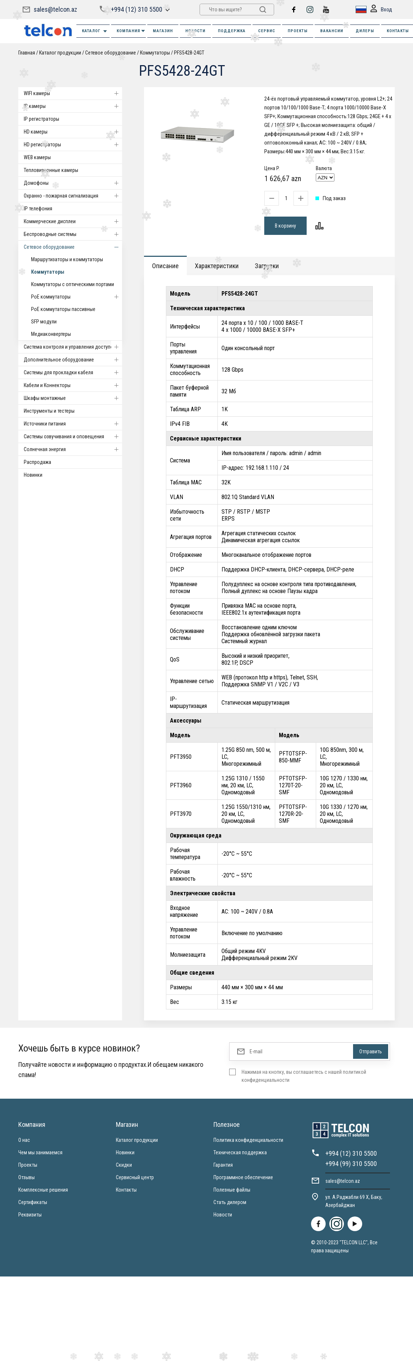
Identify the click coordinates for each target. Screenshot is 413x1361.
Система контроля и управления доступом (73, 347)
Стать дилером (229, 1202)
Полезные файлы (231, 1190)
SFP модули (44, 322)
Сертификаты (32, 1202)
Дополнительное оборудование (73, 359)
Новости (222, 1215)
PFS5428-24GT (189, 53)
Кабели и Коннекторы (73, 385)
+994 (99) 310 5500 (351, 1163)
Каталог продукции (60, 53)
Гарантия (223, 1165)
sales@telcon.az (55, 9)
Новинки (33, 475)
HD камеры (73, 131)
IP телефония (38, 208)
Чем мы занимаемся (40, 1152)
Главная (26, 53)
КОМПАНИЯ (131, 31)
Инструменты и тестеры (49, 411)
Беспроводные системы (73, 234)
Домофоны (73, 183)
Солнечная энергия (73, 449)
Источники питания (73, 423)
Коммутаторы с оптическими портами (72, 284)
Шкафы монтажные (73, 398)
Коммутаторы (155, 53)
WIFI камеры (73, 93)
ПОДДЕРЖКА (232, 31)
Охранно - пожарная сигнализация (73, 196)
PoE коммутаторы (76, 296)
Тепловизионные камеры (51, 170)
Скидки (124, 1165)
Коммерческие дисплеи (73, 221)
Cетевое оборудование (110, 53)
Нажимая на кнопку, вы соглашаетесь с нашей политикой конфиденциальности (304, 1076)
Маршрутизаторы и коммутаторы (67, 259)
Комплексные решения (43, 1190)
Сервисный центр (135, 1177)
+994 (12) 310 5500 (136, 9)
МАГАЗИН (163, 31)
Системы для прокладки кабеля (73, 372)
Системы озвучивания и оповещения (73, 436)
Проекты (27, 1165)
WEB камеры (37, 157)
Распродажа (37, 462)
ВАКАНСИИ (331, 31)
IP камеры (73, 106)
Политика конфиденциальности (248, 1140)
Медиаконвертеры (51, 334)
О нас (24, 1140)
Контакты (126, 1190)
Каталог (95, 31)
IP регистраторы (41, 119)
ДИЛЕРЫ (365, 31)
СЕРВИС (266, 31)
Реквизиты (30, 1215)
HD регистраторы (73, 144)
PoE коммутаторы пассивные (63, 309)
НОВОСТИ (195, 31)
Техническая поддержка (240, 1152)
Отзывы (26, 1177)
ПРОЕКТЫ (298, 31)
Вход (381, 9)
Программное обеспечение (243, 1177)
